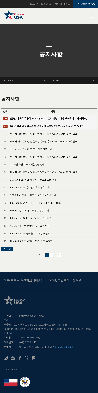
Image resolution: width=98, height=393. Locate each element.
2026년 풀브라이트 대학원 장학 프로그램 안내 (33, 180)
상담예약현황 (62, 3)
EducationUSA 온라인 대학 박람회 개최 (30, 187)
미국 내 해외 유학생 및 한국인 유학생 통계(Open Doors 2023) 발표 (43, 141)
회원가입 (46, 3)
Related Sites (18, 369)
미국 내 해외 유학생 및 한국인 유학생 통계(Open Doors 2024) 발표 (43, 134)
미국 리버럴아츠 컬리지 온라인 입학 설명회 (31, 241)
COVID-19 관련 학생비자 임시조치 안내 (30, 226)
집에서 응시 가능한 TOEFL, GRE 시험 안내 (31, 149)
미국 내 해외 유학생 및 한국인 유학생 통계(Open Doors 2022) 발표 (43, 172)
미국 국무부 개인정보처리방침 (24, 280)
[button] (7, 54)
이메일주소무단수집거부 (65, 280)
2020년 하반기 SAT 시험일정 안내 (27, 164)
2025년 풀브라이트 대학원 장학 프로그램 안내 (33, 195)
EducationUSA (85, 3)
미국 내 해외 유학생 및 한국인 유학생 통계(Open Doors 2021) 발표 (43, 157)
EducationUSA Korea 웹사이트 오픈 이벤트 (32, 218)
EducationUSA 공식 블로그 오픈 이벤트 (30, 233)
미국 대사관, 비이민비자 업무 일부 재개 (29, 210)
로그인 (34, 3)
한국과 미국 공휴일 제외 (64, 347)
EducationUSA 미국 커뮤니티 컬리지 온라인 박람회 (35, 203)
